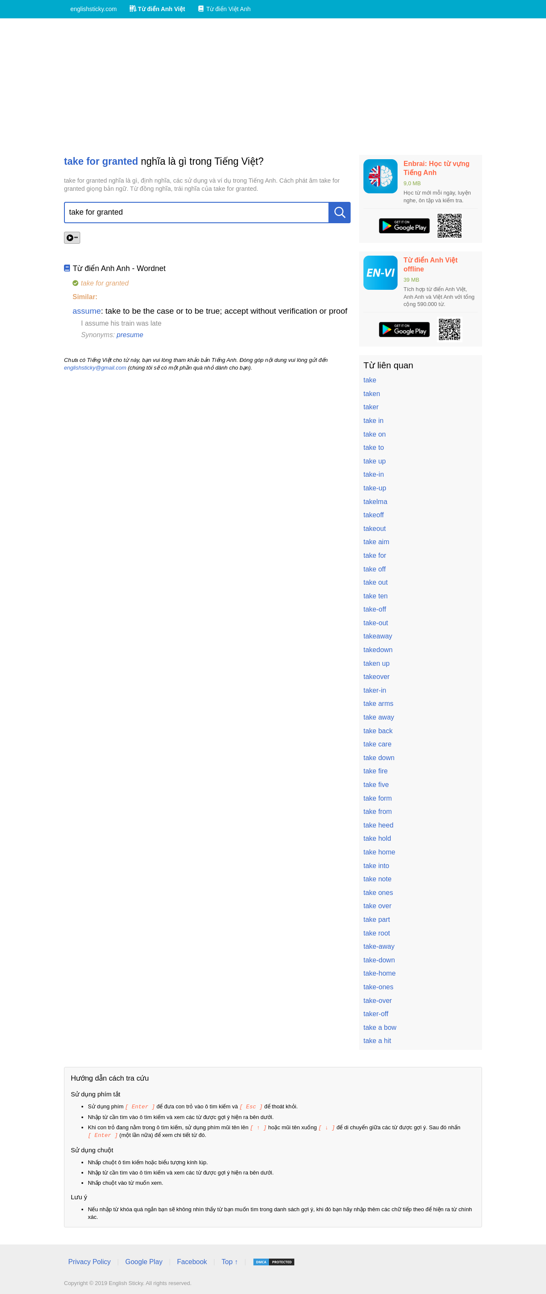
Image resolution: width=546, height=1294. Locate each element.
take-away (379, 946)
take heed (378, 825)
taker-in (374, 690)
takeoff (373, 515)
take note (377, 879)
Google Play (144, 1260)
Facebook (192, 1260)
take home (379, 852)
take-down (379, 960)
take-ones (378, 987)
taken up (376, 663)
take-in (373, 474)
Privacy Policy (89, 1260)
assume (87, 310)
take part (376, 919)
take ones (378, 892)
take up (374, 461)
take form (377, 798)
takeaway (377, 636)
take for (374, 555)
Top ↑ (229, 1260)
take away (378, 717)
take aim (376, 541)
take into (376, 865)
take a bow (379, 1027)
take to (373, 447)
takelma (375, 501)
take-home (379, 973)
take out (375, 582)
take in (373, 420)
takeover (376, 676)
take (369, 380)
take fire (375, 771)
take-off (374, 609)
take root (376, 933)
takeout (374, 528)
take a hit (377, 1040)
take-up (374, 488)
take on (374, 434)
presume (130, 334)
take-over (377, 1000)
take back (377, 730)
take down (379, 757)
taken (371, 393)
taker (371, 407)
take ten (375, 596)
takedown (378, 649)
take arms (378, 703)
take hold (377, 838)
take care (377, 744)
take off (374, 569)
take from (377, 811)
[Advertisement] (273, 86)
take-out (375, 623)
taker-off (375, 1013)
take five (376, 784)
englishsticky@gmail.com (95, 367)
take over (377, 905)
